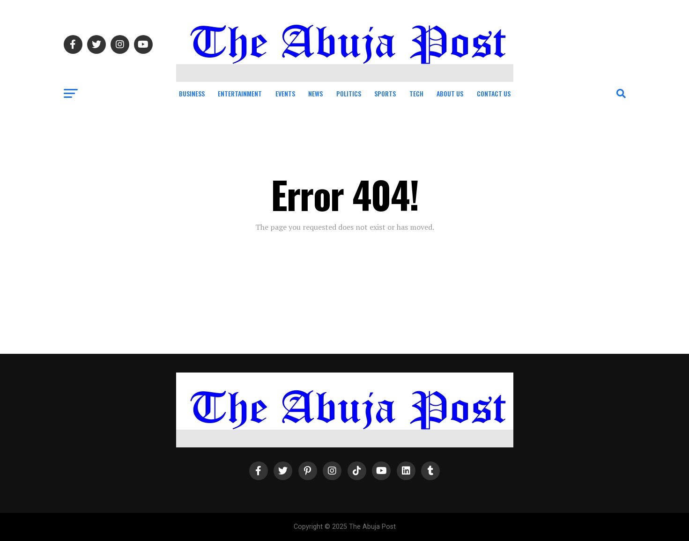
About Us (450, 93)
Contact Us (494, 93)
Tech (416, 93)
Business (192, 93)
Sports (385, 93)
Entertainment (240, 93)
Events (285, 93)
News (315, 93)
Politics (348, 93)
